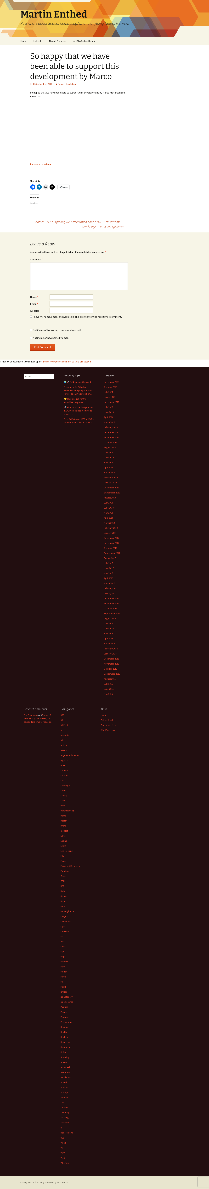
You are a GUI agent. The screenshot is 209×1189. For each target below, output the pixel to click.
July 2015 (108, 683)
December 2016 (111, 598)
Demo (63, 815)
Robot (64, 1052)
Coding (64, 795)
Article (64, 745)
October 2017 (110, 548)
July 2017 (108, 563)
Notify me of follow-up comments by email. (57, 330)
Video (63, 1142)
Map (63, 956)
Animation (65, 735)
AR (62, 740)
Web (63, 1157)
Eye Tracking (67, 850)
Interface (65, 931)
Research (65, 1047)
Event (63, 845)
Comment (36, 259)
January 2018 (110, 532)
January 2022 (110, 397)
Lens (63, 946)
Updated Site (67, 1132)
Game (63, 876)
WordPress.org (108, 730)
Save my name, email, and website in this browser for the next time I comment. (78, 316)
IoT (62, 936)
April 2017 (108, 578)
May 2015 (108, 693)
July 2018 (108, 502)
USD (62, 1137)
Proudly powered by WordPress (52, 1182)
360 (62, 715)
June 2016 (109, 628)
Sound (64, 1082)
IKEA (63, 906)
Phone (64, 1011)
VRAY (63, 1152)
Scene (64, 1062)
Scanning (65, 1057)
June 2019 (109, 457)
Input (63, 926)
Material (64, 961)
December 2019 (111, 432)
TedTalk (64, 1107)
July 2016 (108, 623)
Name (34, 297)
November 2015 (111, 663)
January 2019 (110, 482)
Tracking (65, 1117)
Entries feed (107, 720)
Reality (61, 83)
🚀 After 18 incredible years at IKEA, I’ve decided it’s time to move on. (78, 411)
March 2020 (109, 422)
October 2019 (110, 442)
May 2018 (108, 512)
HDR (62, 886)
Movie (63, 976)
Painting (64, 1006)
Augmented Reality (70, 755)
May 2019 (108, 462)
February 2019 (111, 477)
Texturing (65, 1112)
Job (62, 941)
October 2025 (110, 387)
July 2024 (108, 392)
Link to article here (40, 164)
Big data (64, 760)
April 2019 (108, 467)
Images (64, 916)
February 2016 (111, 648)
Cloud (63, 790)
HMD (63, 891)
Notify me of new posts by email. (51, 337)
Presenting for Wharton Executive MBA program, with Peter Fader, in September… (78, 390)
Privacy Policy (27, 1182)
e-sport (64, 830)
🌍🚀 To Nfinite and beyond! (77, 381)
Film (62, 855)
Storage (64, 1092)
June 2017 (109, 568)
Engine (64, 840)
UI (61, 1127)
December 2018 (111, 487)
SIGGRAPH (65, 1072)
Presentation (67, 1022)
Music (63, 986)
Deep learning (67, 810)
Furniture (65, 871)
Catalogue (65, 785)
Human (64, 896)
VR (62, 1147)
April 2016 (108, 638)
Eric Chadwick (30, 715)
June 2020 (109, 412)
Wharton (65, 1162)
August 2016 (110, 618)
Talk (62, 1102)
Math (63, 966)
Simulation (71, 83)
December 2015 (111, 658)
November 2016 (111, 603)
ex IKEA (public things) (84, 41)
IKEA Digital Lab (68, 911)
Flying (63, 860)
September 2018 (112, 492)
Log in (103, 715)
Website (34, 310)
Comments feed (108, 725)
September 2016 (112, 613)
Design (64, 820)
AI (61, 730)
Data (63, 805)
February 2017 (111, 588)
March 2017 (109, 583)
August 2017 (110, 558)
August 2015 (110, 678)
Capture (64, 775)
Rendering (66, 1042)
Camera (64, 770)
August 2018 (110, 497)
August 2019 (110, 447)
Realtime (65, 1037)
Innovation (66, 921)
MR (62, 981)
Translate (65, 1122)
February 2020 (111, 427)
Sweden (64, 1097)
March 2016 (109, 643)
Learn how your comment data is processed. (67, 361)
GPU (63, 881)
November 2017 (111, 543)
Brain (63, 765)
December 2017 (111, 537)
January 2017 (110, 593)
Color (63, 800)
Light (63, 951)
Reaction (65, 1027)
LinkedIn (37, 41)
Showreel (65, 1067)
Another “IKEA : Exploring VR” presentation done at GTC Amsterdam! (75, 222)
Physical (64, 1016)
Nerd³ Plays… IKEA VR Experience (104, 227)
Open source (67, 1001)
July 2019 (108, 452)
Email (34, 303)
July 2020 (108, 407)
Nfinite (64, 991)
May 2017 (108, 573)
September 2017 (112, 553)
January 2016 (110, 653)
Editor (63, 835)
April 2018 (108, 517)
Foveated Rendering (70, 866)
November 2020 (111, 402)
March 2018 (109, 522)
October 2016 (110, 608)
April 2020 (108, 417)
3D (62, 720)
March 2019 (109, 472)
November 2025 (111, 381)
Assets (64, 750)
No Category (67, 996)
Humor (64, 901)
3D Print (64, 725)
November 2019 (111, 437)
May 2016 (108, 633)
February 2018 (111, 527)
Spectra (64, 1087)
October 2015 (110, 668)
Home (23, 41)
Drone (63, 825)
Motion (64, 971)
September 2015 (112, 673)
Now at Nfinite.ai (57, 41)
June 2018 (109, 507)
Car (62, 780)
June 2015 (109, 688)
